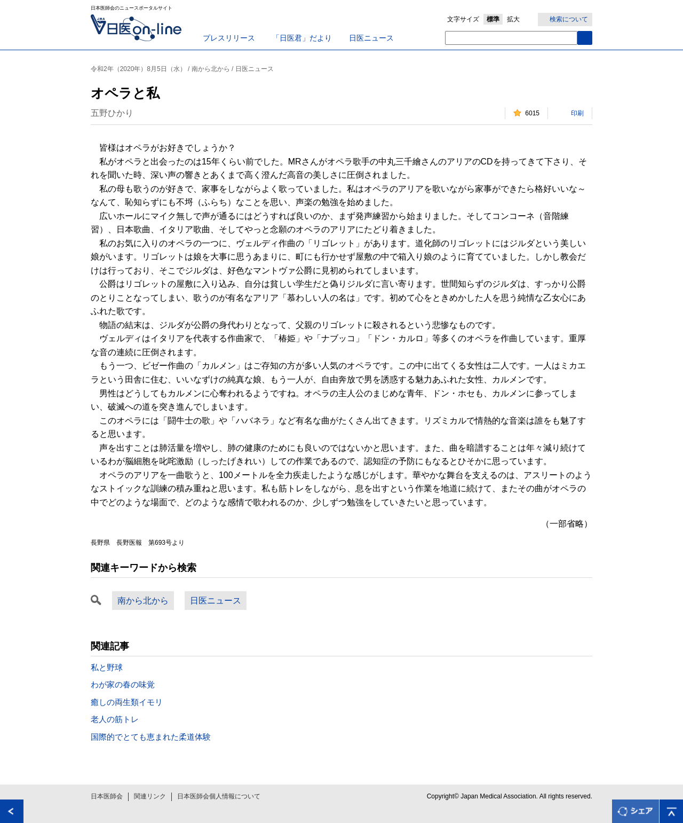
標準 (493, 19)
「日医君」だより (302, 38)
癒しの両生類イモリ (127, 702)
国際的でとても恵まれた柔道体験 (151, 736)
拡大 (513, 19)
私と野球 (107, 667)
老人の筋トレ (115, 719)
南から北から (143, 600)
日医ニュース (371, 38)
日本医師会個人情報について (218, 796)
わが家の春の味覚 (123, 684)
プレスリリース (229, 38)
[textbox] (511, 38)
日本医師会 (107, 796)
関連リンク (150, 796)
